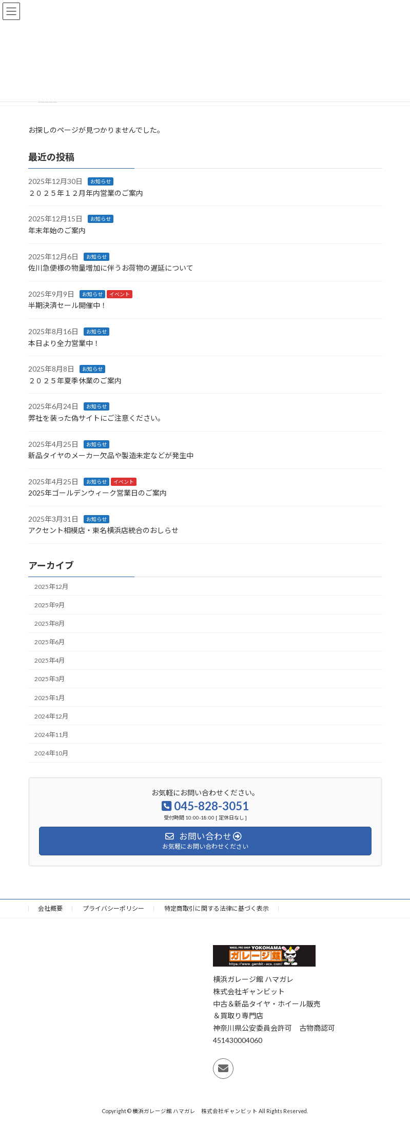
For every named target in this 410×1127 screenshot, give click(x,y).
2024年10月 (51, 753)
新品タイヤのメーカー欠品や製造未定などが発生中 (110, 455)
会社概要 (50, 908)
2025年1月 (49, 697)
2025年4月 (49, 660)
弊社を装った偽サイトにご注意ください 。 (96, 418)
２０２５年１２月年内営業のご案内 (85, 193)
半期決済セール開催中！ (67, 305)
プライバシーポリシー (113, 908)
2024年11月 (51, 735)
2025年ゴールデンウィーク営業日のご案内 (97, 492)
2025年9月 (49, 605)
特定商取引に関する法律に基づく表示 (216, 908)
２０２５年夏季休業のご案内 (75, 380)
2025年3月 (49, 679)
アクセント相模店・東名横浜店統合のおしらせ (103, 530)
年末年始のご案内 (57, 230)
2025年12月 (51, 586)
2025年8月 (49, 623)
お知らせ (100, 181)
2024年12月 (51, 716)
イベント (119, 294)
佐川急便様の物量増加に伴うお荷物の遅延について (110, 267)
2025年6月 (49, 642)
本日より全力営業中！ (64, 342)
